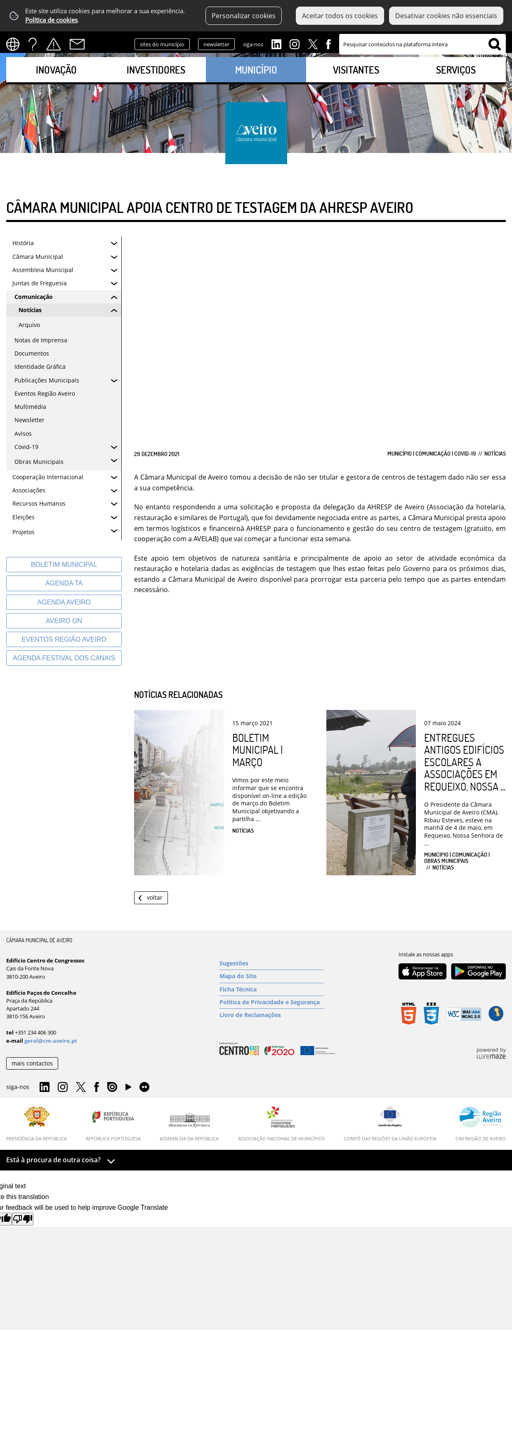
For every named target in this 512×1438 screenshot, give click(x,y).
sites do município (162, 44)
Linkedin (276, 43)
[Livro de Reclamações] (271, 1015)
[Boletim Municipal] (64, 564)
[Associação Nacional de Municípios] (281, 1123)
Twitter (313, 43)
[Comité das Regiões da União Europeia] (390, 1123)
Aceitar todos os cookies (340, 15)
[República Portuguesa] (113, 1123)
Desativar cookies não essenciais (446, 15)
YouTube (128, 1089)
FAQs (33, 44)
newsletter (216, 44)
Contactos (77, 44)
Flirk (144, 1087)
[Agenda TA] (64, 583)
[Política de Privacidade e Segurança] (271, 1002)
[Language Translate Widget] (15, 44)
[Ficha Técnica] (271, 989)
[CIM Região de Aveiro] (480, 1123)
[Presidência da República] (36, 1123)
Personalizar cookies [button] (244, 15)
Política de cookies (51, 20)
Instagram (295, 43)
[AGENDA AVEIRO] (64, 602)
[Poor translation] (22, 1219)
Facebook (328, 43)
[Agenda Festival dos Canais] (64, 658)
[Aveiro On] (64, 620)
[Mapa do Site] (271, 976)
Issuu (112, 1087)
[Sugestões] (271, 963)
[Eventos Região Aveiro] (64, 639)
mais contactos (32, 1063)
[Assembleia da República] (189, 1127)
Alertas (53, 44)
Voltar (155, 897)
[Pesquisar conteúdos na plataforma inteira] (494, 44)
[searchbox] (422, 44)
